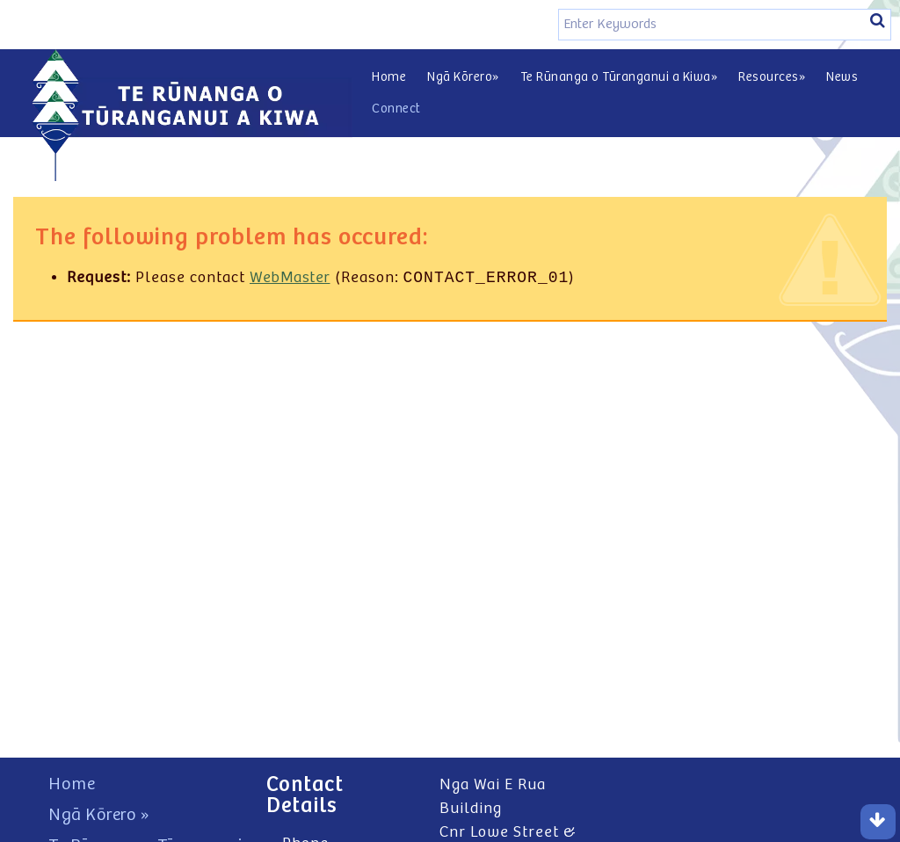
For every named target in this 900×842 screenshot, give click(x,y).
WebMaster (290, 279)
